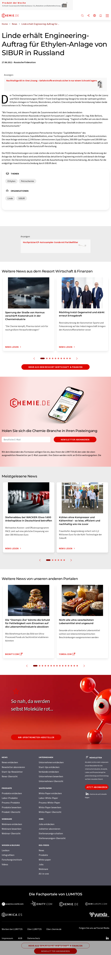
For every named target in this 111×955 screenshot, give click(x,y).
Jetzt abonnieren (96, 787)
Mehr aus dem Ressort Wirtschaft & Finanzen (55, 367)
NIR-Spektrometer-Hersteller (36, 737)
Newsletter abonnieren (75, 439)
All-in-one (44, 873)
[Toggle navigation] (107, 16)
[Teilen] (88, 15)
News (41, 850)
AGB (20, 938)
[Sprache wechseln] (94, 15)
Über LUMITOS (34, 929)
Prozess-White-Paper (49, 802)
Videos (5, 864)
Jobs (41, 864)
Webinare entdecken (12, 824)
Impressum (7, 938)
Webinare (43, 869)
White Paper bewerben (50, 807)
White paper (45, 859)
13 (71, 665)
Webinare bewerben (11, 828)
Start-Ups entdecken (49, 767)
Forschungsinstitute (12, 859)
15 (77, 665)
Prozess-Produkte (11, 802)
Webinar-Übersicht (11, 833)
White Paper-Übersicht (50, 812)
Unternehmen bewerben (51, 776)
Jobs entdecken (46, 824)
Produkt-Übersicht (11, 812)
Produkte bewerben (11, 807)
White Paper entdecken (50, 793)
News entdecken (10, 762)
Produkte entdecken (12, 793)
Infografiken (8, 855)
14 (74, 665)
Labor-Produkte (10, 797)
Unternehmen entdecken (51, 762)
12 (68, 665)
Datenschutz (33, 938)
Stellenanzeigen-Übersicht (52, 838)
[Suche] (82, 15)
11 (65, 665)
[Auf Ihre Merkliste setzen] (101, 16)
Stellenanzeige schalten (51, 833)
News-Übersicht (10, 776)
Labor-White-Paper (48, 797)
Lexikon (5, 850)
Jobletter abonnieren (49, 828)
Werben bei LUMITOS (12, 929)
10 (70, 358)
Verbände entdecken (49, 771)
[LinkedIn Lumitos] (107, 938)
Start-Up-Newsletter (12, 771)
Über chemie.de (53, 929)
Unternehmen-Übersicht (51, 781)
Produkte (43, 855)
